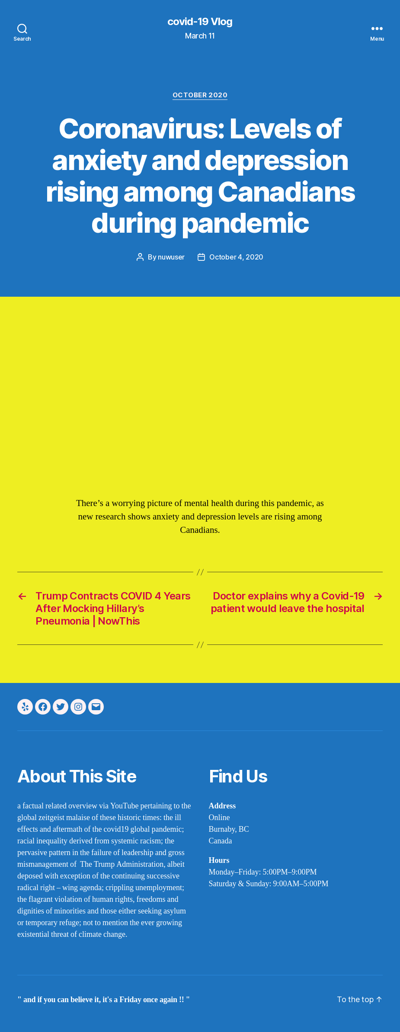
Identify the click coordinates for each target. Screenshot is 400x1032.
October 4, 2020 (236, 257)
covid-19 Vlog (199, 21)
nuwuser (171, 257)
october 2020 (200, 95)
